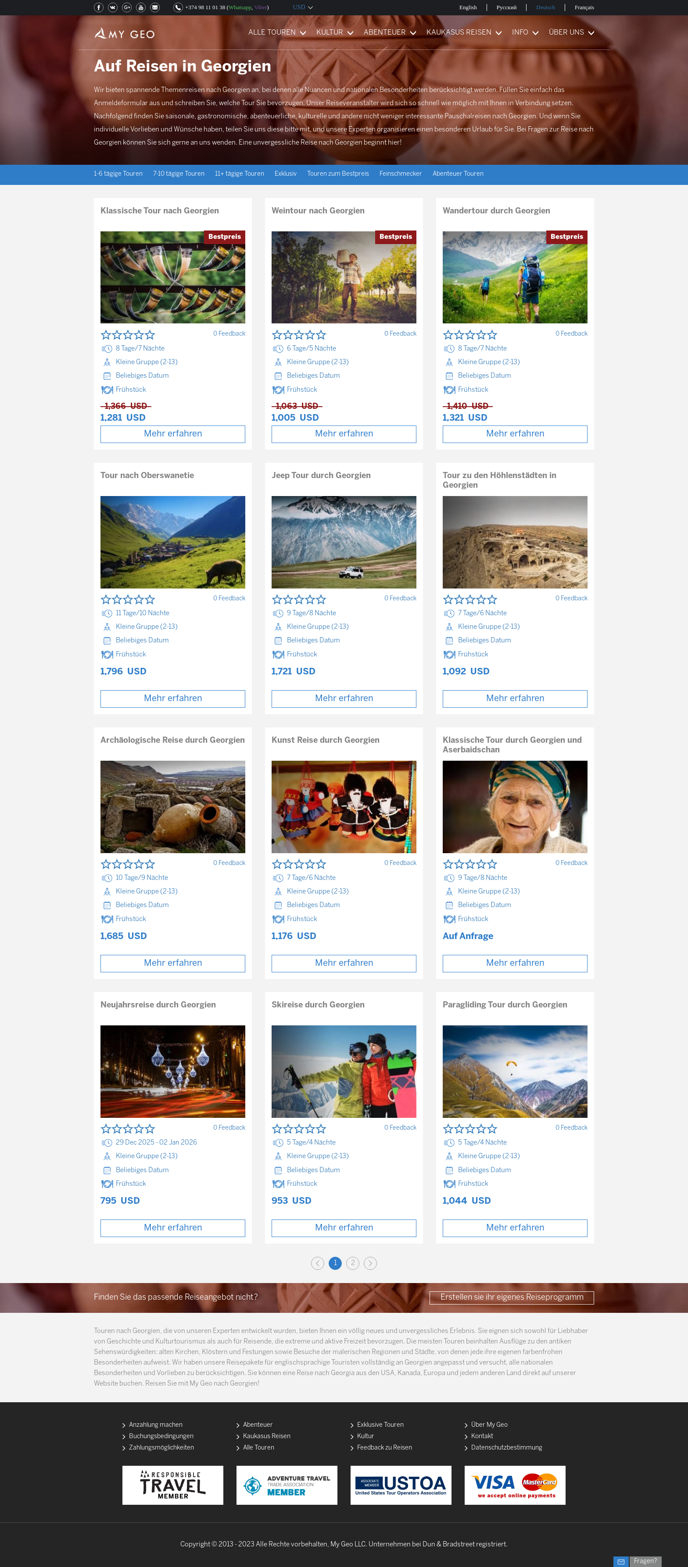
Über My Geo (489, 1425)
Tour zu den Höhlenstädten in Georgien (499, 480)
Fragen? (645, 1561)
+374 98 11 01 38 (205, 7)
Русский (507, 7)
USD (299, 7)
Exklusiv (286, 174)
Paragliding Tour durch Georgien (505, 1005)
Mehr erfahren (173, 434)
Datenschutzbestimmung (506, 1448)
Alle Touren (258, 1448)
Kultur (365, 1436)
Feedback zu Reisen (384, 1448)
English (468, 7)
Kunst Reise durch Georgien (326, 741)
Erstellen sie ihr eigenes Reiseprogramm (512, 1297)
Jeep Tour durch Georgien (321, 476)
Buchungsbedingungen (161, 1436)
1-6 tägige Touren (118, 174)
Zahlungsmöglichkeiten (161, 1448)
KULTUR (329, 32)
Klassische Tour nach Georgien (159, 211)
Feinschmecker (401, 174)
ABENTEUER (385, 32)
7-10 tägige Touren (178, 174)
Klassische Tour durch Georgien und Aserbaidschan (512, 745)
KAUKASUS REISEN (458, 32)
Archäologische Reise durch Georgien (172, 741)
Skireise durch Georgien (318, 1005)
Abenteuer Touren (458, 174)
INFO (520, 32)
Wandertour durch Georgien (496, 211)
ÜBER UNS (566, 32)
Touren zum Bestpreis (338, 174)
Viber (260, 7)
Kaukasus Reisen (266, 1436)
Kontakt (482, 1436)
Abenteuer (258, 1425)
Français (584, 7)
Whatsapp (240, 7)
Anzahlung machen (156, 1425)
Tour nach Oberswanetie (147, 476)
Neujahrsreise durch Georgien (158, 1005)
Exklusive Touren (380, 1425)
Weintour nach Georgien (318, 211)
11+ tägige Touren (239, 174)
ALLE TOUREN (272, 32)
